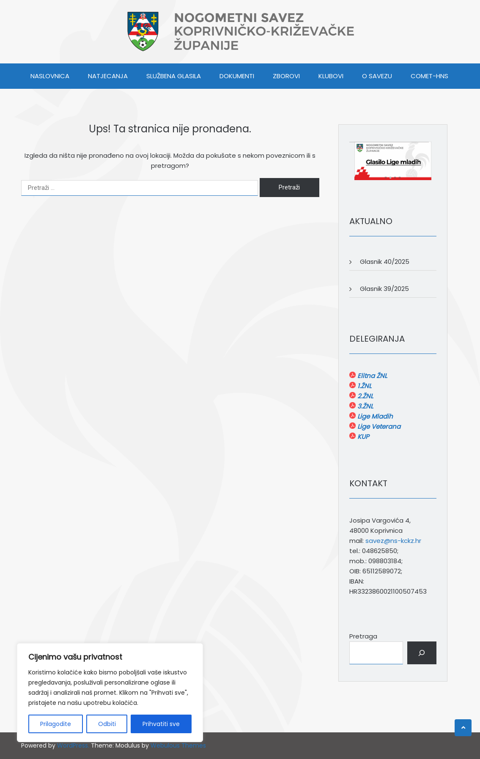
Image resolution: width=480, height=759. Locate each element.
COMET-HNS (429, 75)
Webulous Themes (178, 745)
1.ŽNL (363, 385)
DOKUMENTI (236, 75)
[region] (110, 692)
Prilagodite (55, 724)
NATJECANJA (108, 75)
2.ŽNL (364, 396)
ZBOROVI (286, 75)
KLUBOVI (330, 75)
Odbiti (107, 724)
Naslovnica (49, 75)
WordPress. (73, 745)
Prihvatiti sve (161, 724)
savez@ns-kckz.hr (393, 540)
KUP (362, 436)
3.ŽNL (364, 406)
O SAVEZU (377, 75)
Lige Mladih (374, 416)
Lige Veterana (378, 426)
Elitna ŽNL (371, 375)
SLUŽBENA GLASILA (173, 75)
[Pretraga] (421, 652)
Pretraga (363, 636)
